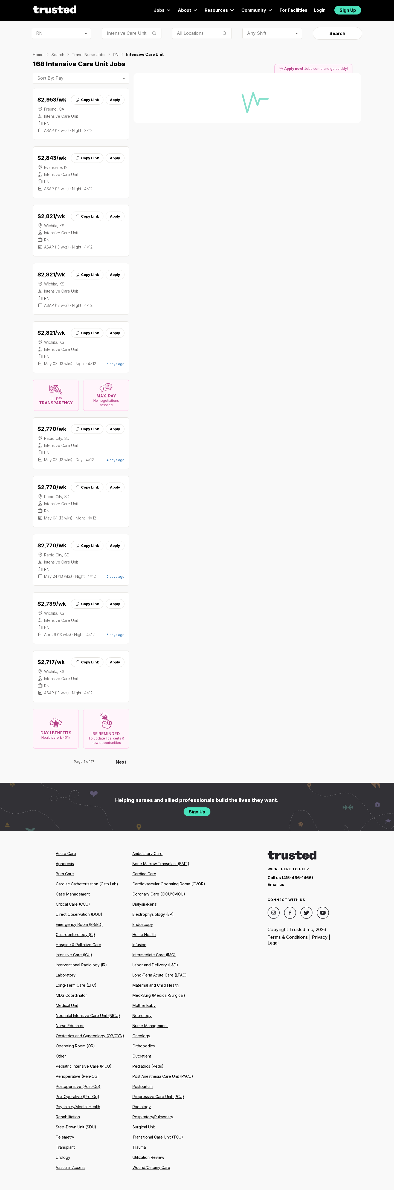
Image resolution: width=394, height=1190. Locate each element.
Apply (115, 99)
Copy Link (87, 99)
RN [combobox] (39, 33)
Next (121, 762)
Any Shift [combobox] (256, 33)
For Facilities (293, 10)
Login (320, 10)
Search (337, 33)
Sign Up (348, 10)
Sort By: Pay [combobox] (50, 78)
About (188, 10)
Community (257, 10)
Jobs (162, 10)
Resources (220, 10)
